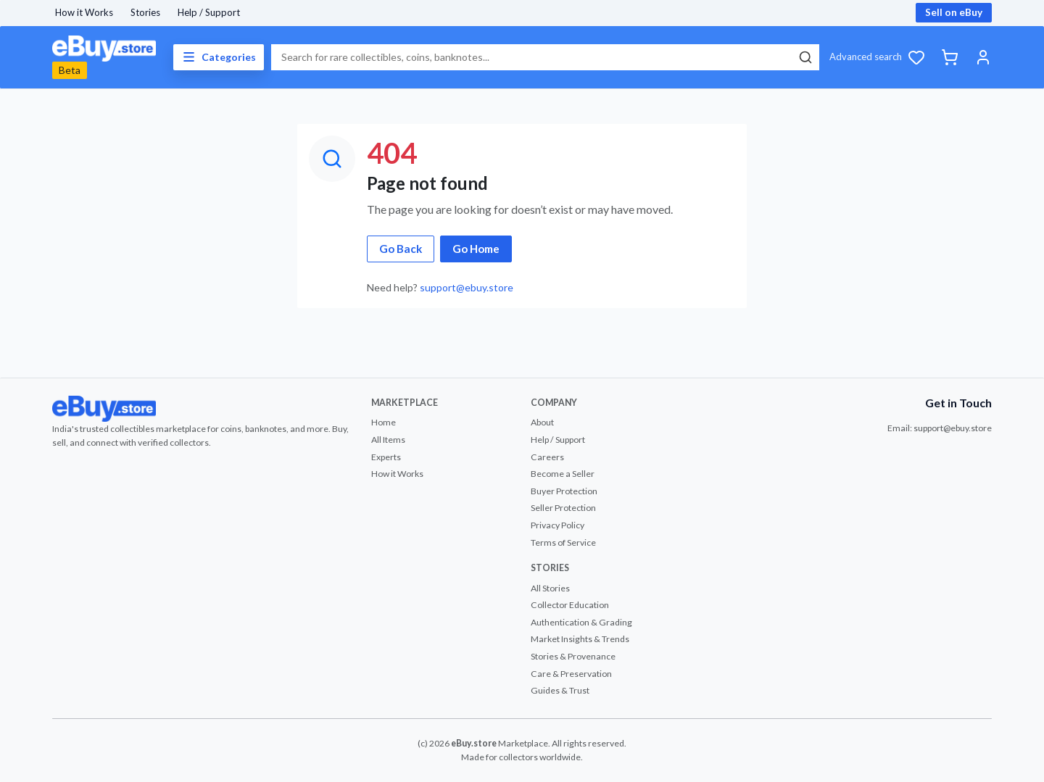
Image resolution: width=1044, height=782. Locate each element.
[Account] (983, 57)
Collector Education (570, 604)
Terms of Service (563, 542)
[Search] (804, 57)
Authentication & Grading (581, 622)
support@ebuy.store (466, 287)
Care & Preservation (571, 673)
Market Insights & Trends (580, 638)
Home (383, 422)
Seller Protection (563, 507)
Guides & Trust (560, 690)
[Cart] (949, 57)
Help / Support (209, 12)
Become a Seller (562, 473)
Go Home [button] (476, 248)
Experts (386, 457)
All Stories (550, 588)
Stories (145, 12)
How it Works (84, 12)
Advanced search (865, 56)
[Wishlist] (916, 57)
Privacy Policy (557, 525)
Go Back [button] (400, 248)
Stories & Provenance (573, 656)
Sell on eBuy (953, 12)
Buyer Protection (564, 491)
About (542, 422)
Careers (547, 457)
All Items (388, 439)
